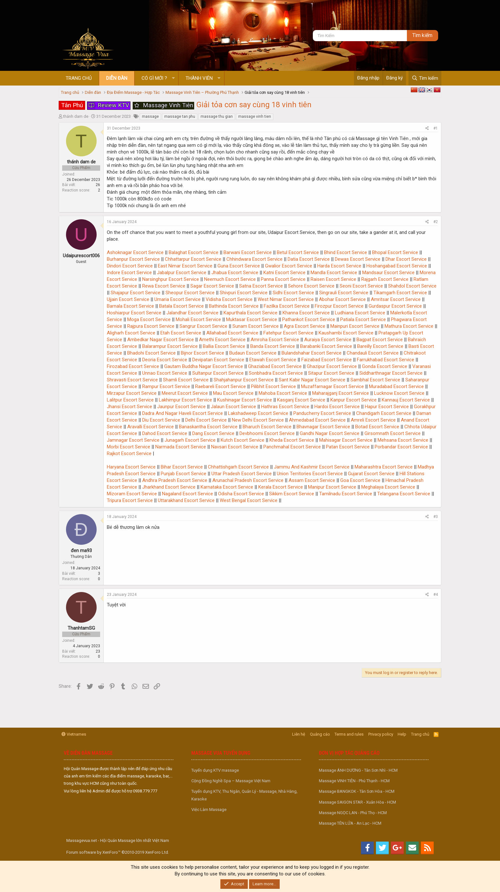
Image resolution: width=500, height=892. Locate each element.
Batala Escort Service (181, 306)
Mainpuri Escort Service (354, 326)
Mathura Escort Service (409, 326)
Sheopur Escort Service (190, 293)
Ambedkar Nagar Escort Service (160, 339)
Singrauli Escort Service (343, 293)
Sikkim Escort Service (291, 494)
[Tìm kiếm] (360, 35)
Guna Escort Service (238, 266)
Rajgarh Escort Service (384, 279)
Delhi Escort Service (206, 420)
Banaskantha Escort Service (208, 427)
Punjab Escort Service (183, 473)
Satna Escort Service (261, 286)
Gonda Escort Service (384, 366)
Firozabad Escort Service (133, 366)
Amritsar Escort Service (396, 299)
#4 (435, 594)
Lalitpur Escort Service (130, 400)
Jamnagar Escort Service (133, 440)
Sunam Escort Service (255, 326)
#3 (435, 516)
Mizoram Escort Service (132, 494)
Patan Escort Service (348, 447)
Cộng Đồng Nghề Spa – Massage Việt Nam (230, 780)
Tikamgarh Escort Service (400, 293)
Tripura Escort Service (130, 500)
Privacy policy (380, 734)
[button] (173, 78)
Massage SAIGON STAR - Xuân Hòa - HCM (357, 802)
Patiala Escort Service (363, 319)
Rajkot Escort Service (129, 453)
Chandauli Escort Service (373, 353)
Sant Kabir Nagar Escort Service (312, 380)
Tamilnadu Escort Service (345, 494)
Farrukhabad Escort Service (385, 360)
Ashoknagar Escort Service (135, 252)
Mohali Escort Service (198, 319)
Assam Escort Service (312, 480)
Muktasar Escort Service (251, 319)
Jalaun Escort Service (233, 406)
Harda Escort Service (339, 266)
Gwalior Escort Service (288, 266)
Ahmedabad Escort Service (317, 420)
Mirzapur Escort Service (132, 393)
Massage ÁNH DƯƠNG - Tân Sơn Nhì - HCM (358, 770)
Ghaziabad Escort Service (275, 366)
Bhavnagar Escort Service (323, 427)
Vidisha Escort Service (229, 299)
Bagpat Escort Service (380, 339)
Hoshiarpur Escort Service (134, 313)
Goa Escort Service (360, 480)
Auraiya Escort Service (327, 339)
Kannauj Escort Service (406, 400)
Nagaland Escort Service (187, 494)
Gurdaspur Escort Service (395, 306)
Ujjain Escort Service (128, 299)
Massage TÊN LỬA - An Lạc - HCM (350, 823)
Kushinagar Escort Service (244, 400)
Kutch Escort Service (242, 440)
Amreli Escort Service (373, 420)
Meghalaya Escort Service (388, 487)
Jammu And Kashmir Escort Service (311, 467)
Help (402, 734)
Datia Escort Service (309, 259)
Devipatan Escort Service (218, 360)
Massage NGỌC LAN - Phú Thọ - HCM (353, 812)
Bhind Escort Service (345, 252)
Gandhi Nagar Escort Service (329, 433)
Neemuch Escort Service (230, 279)
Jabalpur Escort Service (181, 272)
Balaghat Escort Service (193, 252)
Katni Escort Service (284, 272)
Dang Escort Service (213, 433)
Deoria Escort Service (164, 360)
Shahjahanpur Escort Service (244, 380)
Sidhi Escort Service (293, 293)
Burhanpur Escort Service (133, 259)
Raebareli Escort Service (220, 386)
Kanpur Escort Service (353, 400)
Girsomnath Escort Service (392, 433)
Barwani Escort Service (248, 252)
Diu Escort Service (161, 420)
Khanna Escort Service (306, 313)
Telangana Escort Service (403, 494)
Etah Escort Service (180, 333)
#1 (435, 128)
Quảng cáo (320, 734)
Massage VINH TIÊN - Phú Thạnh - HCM (354, 780)
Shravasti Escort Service (132, 380)
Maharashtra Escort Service (384, 467)
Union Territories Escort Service (310, 473)
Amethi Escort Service (222, 339)
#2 (435, 222)
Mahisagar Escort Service (345, 440)
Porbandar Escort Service (401, 447)
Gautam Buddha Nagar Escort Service (203, 366)
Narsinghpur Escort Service (170, 279)
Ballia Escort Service (224, 346)
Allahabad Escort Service (232, 333)
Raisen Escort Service (333, 279)
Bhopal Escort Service (395, 252)
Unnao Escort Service (164, 373)
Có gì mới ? (154, 78)
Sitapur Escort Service (331, 373)
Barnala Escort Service (130, 306)
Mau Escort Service (233, 393)
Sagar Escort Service (212, 286)
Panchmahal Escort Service (292, 447)
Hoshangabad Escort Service (396, 266)
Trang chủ (79, 78)
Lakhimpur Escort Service (185, 400)
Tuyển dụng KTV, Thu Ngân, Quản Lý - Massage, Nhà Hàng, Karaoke (244, 795)
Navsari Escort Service (234, 447)
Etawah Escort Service (272, 360)
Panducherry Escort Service (322, 413)
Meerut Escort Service (185, 393)
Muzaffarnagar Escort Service (332, 386)
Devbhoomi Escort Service (267, 433)
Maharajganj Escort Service (340, 393)
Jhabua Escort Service (234, 272)
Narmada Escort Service (180, 447)
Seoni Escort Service (361, 286)
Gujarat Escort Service (371, 473)
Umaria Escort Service (177, 299)
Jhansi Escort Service (129, 406)
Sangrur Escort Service (203, 326)
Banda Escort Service (272, 346)
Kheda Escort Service (291, 440)
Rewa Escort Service (163, 286)
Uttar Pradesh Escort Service (241, 473)
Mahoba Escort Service (283, 393)
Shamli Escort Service (186, 380)
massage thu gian (217, 116)
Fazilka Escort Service (287, 306)
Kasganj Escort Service (301, 400)
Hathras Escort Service (285, 406)
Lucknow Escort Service (399, 393)
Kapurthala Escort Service (250, 313)
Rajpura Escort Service (150, 326)
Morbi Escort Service (128, 447)
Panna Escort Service (283, 279)
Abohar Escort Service (342, 299)
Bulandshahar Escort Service (312, 353)
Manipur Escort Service (332, 487)
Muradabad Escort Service (396, 386)
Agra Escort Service (304, 326)
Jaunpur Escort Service (181, 406)
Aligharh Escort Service (131, 333)
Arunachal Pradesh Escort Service (247, 480)
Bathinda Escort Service (234, 306)
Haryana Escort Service (131, 467)
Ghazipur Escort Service (332, 366)
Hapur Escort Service (387, 406)
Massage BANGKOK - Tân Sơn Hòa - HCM (356, 791)
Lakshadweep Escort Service (258, 413)
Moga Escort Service (149, 319)
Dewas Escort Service (357, 259)
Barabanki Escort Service (326, 346)
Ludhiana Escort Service (360, 313)
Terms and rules (349, 734)
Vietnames (74, 734)
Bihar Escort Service (182, 467)
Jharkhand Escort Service (168, 487)
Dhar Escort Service (406, 259)
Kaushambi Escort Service (346, 333)
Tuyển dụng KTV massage (215, 770)
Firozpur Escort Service (339, 306)
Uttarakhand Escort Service (186, 500)
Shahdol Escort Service (412, 286)
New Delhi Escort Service (258, 420)
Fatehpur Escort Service (288, 333)
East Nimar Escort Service (185, 266)
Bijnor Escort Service (202, 353)
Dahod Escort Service (164, 433)
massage (150, 116)
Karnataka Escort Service (227, 487)
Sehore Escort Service (311, 286)
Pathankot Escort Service (308, 319)
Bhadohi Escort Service (151, 353)
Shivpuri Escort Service (244, 293)
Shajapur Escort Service (135, 293)
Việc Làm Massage (208, 809)
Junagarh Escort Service (190, 440)
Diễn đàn (116, 78)
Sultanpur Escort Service (218, 373)
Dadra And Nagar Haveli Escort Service (182, 413)
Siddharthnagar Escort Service (391, 373)
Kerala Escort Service (280, 487)
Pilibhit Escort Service (273, 386)
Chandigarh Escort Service (383, 413)
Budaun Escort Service (252, 353)
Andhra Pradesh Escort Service (174, 480)
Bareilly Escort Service (380, 346)
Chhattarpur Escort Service (193, 259)
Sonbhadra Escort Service (276, 373)
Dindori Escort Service (130, 266)
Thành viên (199, 78)
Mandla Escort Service (334, 272)
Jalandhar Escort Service (192, 313)
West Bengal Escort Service (248, 500)
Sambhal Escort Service (375, 380)
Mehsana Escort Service (403, 440)
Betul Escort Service (298, 252)
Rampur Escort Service (166, 386)
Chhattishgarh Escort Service (238, 467)
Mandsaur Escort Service (388, 272)
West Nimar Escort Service (286, 299)
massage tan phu (179, 116)
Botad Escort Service (377, 427)
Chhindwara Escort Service (254, 259)
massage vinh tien (254, 116)
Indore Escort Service (129, 272)
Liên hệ (298, 734)
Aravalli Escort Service (150, 427)
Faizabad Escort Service (326, 360)
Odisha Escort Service (241, 494)
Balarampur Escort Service (170, 346)
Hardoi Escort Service (337, 406)
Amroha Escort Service (275, 339)
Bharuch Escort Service (267, 427)
